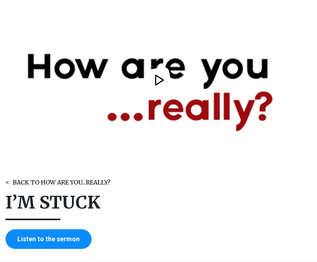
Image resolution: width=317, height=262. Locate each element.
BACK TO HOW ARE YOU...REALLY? (62, 182)
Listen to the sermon (48, 239)
